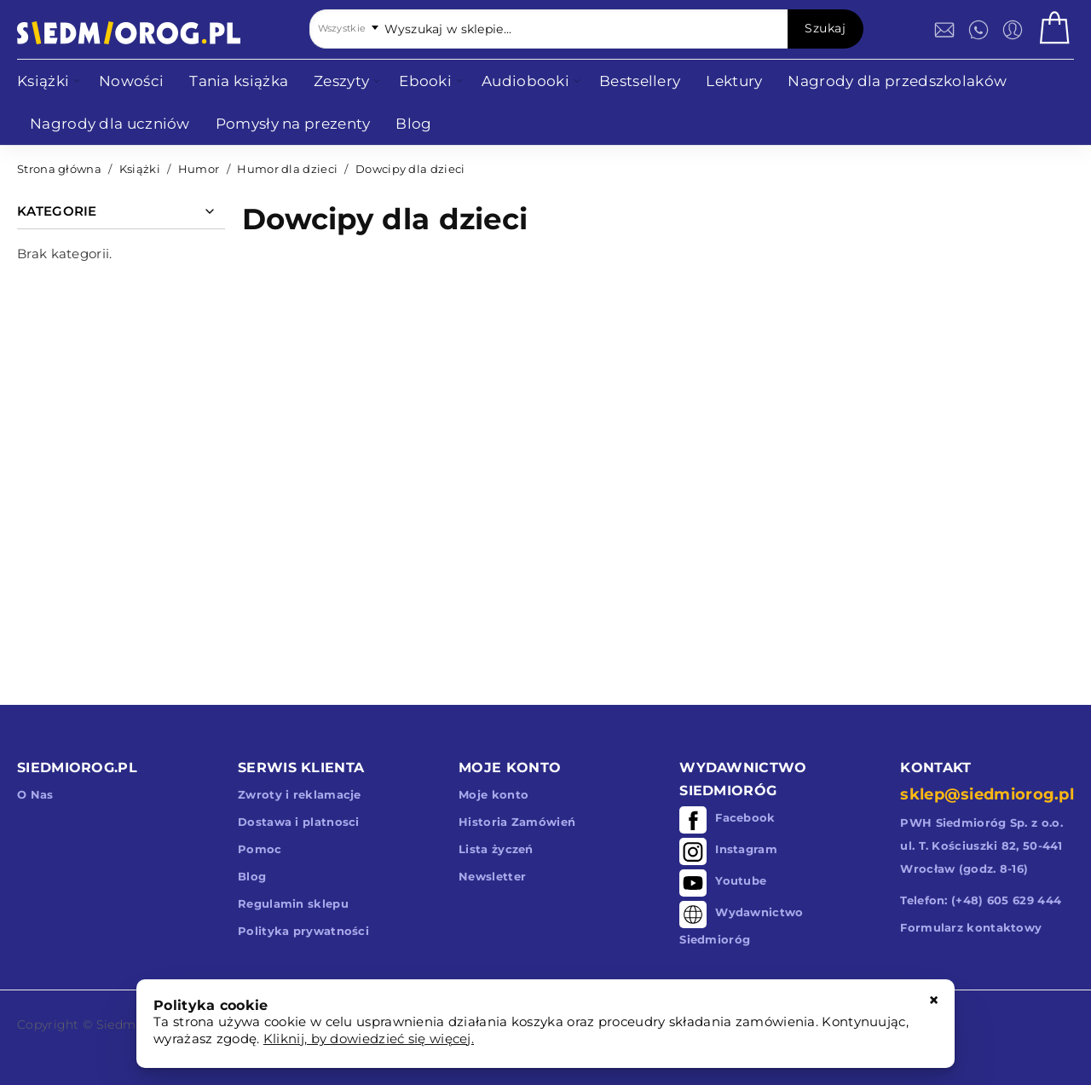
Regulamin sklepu (293, 903)
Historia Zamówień (517, 821)
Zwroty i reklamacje (299, 794)
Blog (252, 876)
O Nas (35, 794)
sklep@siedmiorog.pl (987, 794)
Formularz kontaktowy (971, 927)
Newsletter (492, 876)
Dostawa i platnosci (299, 821)
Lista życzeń (496, 849)
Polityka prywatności (303, 931)
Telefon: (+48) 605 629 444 (980, 900)
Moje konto (493, 794)
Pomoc (260, 849)
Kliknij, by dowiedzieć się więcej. (368, 1038)
